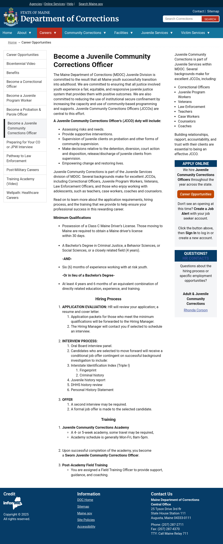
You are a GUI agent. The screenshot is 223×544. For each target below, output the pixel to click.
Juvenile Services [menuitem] (156, 34)
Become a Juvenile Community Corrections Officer (22, 128)
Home (12, 42)
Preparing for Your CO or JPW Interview (23, 144)
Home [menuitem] (7, 33)
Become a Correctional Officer (24, 84)
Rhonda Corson (196, 310)
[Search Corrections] (181, 19)
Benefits (13, 73)
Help (70, 4)
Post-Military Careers (23, 170)
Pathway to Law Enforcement (19, 158)
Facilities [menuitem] (122, 34)
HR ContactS (195, 258)
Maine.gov (84, 513)
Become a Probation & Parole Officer (24, 111)
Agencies (35, 4)
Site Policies (86, 520)
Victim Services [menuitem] (194, 34)
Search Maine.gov (91, 4)
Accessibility (86, 527)
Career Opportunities (23, 55)
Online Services (54, 4)
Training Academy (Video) (20, 181)
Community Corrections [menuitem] (84, 34)
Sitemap (213, 11)
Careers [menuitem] (47, 34)
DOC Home (85, 500)
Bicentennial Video (21, 64)
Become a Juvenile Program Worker (21, 98)
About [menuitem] (23, 34)
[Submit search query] (210, 19)
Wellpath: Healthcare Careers (23, 195)
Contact (198, 11)
